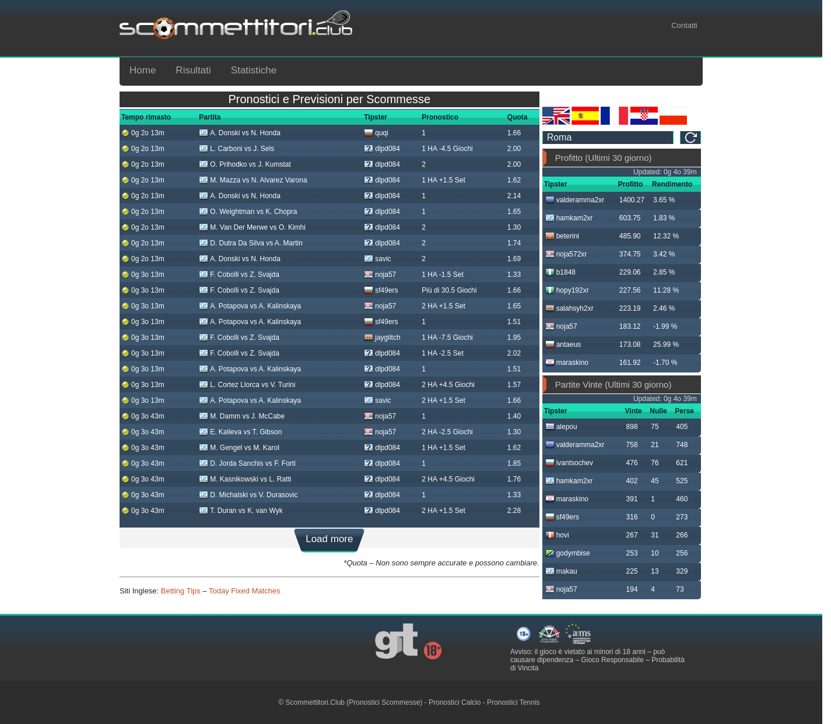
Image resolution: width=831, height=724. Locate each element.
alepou (561, 426)
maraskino (566, 362)
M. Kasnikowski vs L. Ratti (245, 479)
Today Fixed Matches (244, 590)
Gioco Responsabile (612, 660)
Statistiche (253, 70)
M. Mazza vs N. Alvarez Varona (253, 180)
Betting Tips (181, 590)
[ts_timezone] (608, 137)
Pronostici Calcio (455, 702)
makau (561, 571)
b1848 (560, 272)
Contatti (684, 25)
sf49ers (381, 290)
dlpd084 (382, 148)
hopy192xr (567, 290)
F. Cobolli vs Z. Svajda (239, 274)
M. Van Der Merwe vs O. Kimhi (252, 227)
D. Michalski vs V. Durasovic (248, 495)
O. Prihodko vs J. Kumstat (245, 164)
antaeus (563, 344)
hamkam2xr (569, 218)
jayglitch (382, 337)
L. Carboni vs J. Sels (236, 148)
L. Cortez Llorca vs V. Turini (247, 384)
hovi (557, 535)
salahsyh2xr (569, 308)
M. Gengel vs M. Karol (239, 447)
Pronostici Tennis (513, 702)
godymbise (567, 553)
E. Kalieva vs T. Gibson (240, 432)
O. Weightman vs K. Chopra (248, 211)
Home (142, 70)
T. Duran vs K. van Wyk (241, 510)
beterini (562, 236)
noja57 (380, 274)
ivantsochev (569, 463)
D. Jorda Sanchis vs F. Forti (247, 463)
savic (377, 258)
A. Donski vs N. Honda (239, 133)
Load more (329, 538)
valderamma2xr (575, 200)
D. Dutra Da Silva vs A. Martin (251, 243)
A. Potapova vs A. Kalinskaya (250, 306)
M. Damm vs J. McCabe (242, 416)
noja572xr (566, 254)
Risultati (193, 70)
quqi (376, 133)
